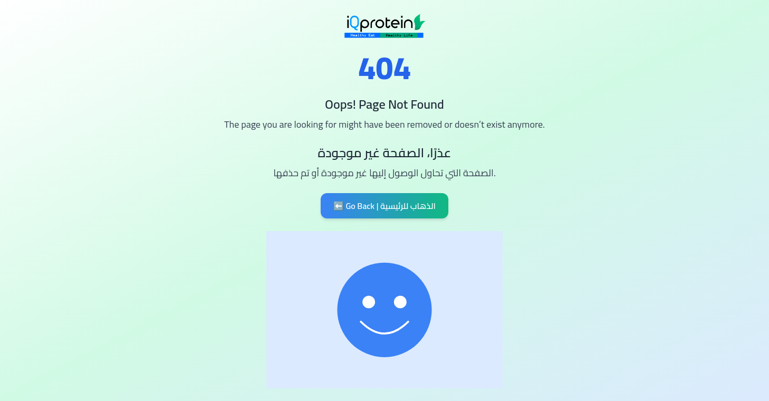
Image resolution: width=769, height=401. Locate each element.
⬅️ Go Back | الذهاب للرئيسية (384, 206)
